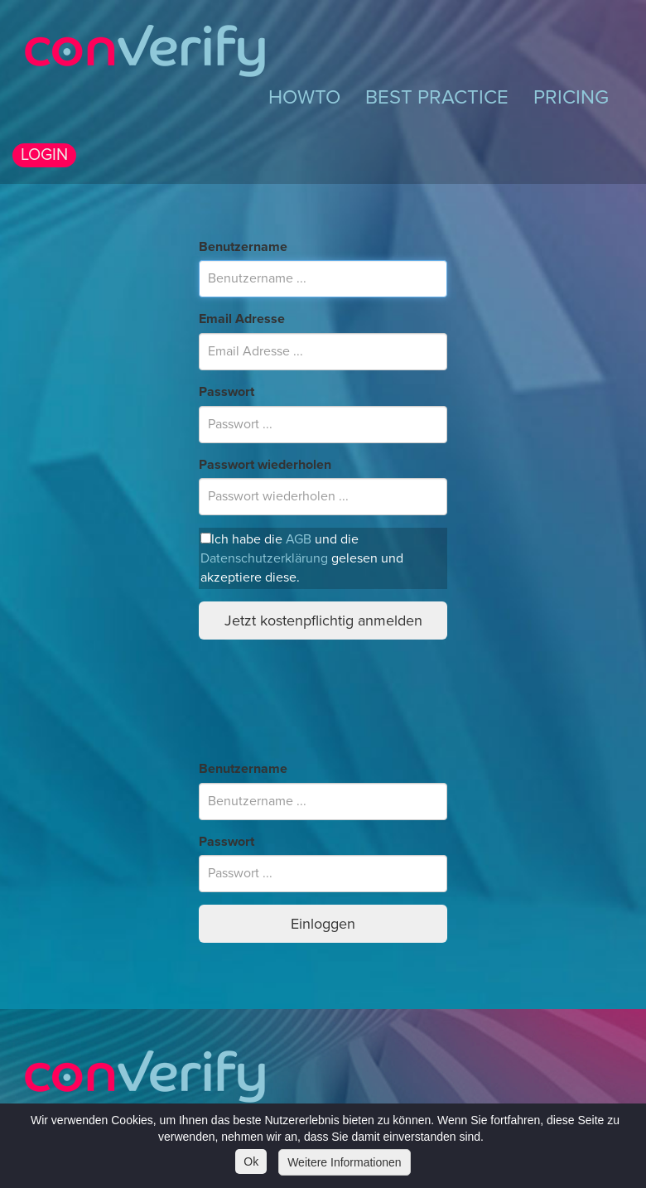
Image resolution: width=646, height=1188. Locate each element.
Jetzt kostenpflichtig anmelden (323, 620)
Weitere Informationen (344, 1162)
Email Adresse (242, 319)
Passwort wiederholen (265, 464)
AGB (298, 539)
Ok (250, 1161)
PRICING (571, 97)
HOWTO (304, 97)
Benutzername (243, 247)
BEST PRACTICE (437, 97)
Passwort (226, 392)
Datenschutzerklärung (264, 558)
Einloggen (323, 924)
